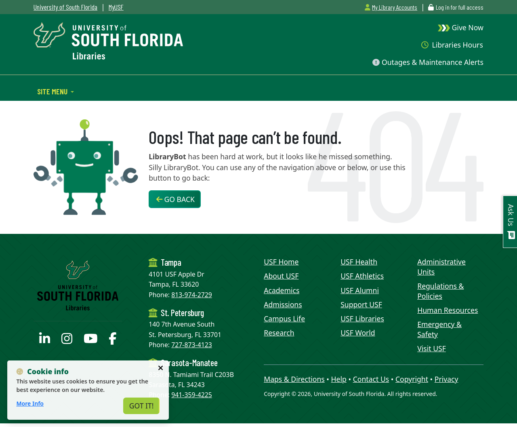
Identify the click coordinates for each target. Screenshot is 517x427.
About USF (281, 276)
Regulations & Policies (440, 291)
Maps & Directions (294, 379)
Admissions (283, 304)
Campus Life (284, 318)
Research (279, 332)
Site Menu (53, 91)
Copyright (411, 379)
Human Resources (447, 310)
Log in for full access (459, 7)
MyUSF (116, 6)
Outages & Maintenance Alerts (427, 62)
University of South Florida (65, 6)
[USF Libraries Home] (108, 40)
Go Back (175, 199)
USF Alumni (359, 290)
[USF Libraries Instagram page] (66, 341)
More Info (30, 403)
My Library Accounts (391, 7)
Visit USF (431, 348)
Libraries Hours (452, 45)
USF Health (358, 262)
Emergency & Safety (439, 329)
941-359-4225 (191, 394)
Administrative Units (441, 267)
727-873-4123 (191, 344)
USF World (357, 332)
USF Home (281, 262)
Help (339, 379)
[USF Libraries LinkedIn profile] (44, 341)
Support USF (361, 304)
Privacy (446, 379)
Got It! (141, 405)
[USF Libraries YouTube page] (91, 341)
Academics (281, 290)
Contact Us (371, 379)
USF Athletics (362, 276)
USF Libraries (362, 318)
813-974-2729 (191, 294)
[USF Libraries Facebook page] (112, 341)
